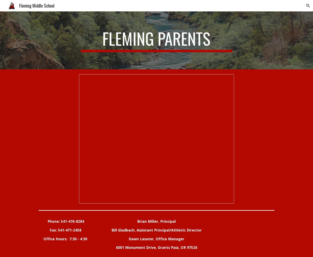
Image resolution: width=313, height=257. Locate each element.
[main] (156, 40)
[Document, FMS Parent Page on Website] (156, 139)
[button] (308, 6)
